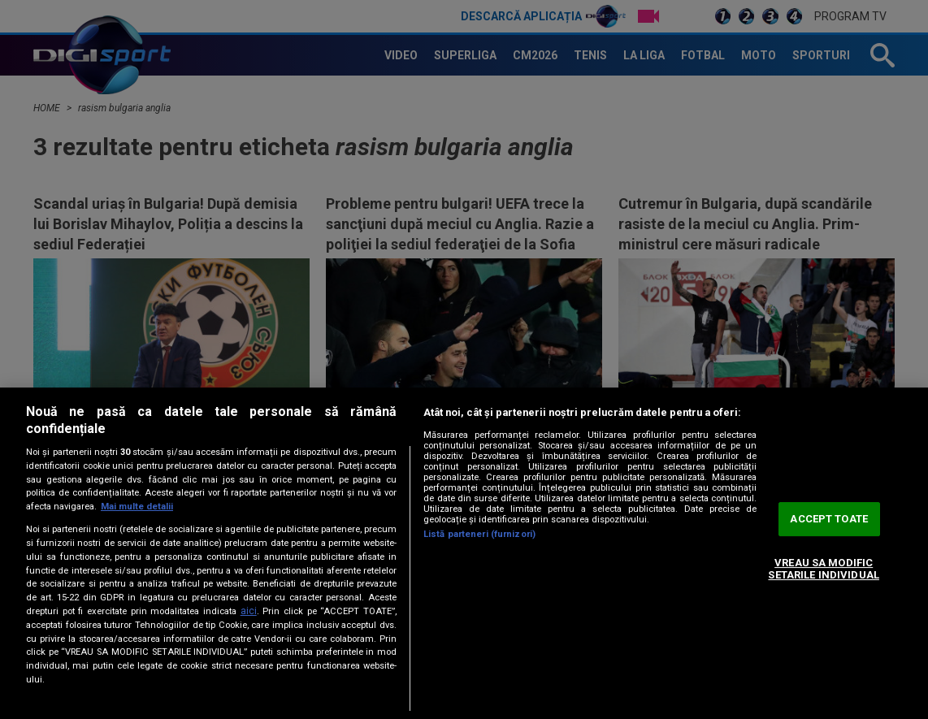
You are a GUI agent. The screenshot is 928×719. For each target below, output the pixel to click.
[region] (464, 553)
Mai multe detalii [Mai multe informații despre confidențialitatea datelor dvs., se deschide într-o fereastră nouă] (137, 506)
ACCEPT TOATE (829, 519)
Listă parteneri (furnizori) (479, 534)
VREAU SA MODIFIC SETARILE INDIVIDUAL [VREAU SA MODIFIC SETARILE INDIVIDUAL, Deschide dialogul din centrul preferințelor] (823, 569)
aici (249, 611)
